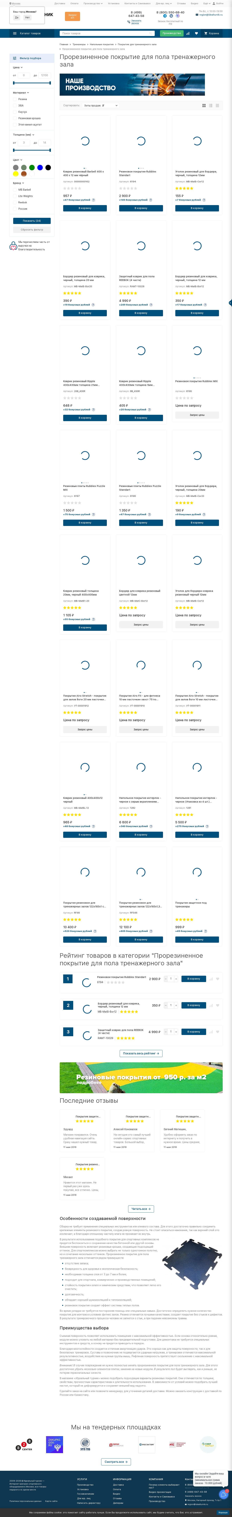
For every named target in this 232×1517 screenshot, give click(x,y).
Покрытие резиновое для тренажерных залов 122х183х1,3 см (88, 1164)
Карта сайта (51, 1501)
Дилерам (118, 1503)
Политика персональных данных (26, 1501)
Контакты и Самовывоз (138, 3)
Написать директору (89, 1503)
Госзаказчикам (85, 1493)
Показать (29, 220)
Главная (64, 44)
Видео (194, 3)
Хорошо (223, 1512)
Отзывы (181, 3)
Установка (113, 3)
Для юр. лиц (83, 1498)
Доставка (59, 3)
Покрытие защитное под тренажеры (88, 1116)
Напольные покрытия (102, 44)
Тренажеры (79, 44)
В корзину (85, 208)
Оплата (74, 3)
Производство (172, 33)
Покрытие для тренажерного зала (137, 44)
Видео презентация (160, 1492)
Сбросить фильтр (32, 229)
